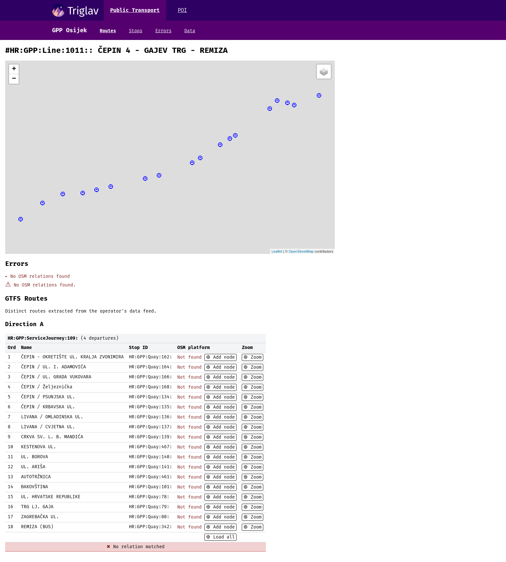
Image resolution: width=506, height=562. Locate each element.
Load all (223, 537)
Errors (163, 31)
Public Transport (135, 10)
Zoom (254, 357)
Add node (223, 357)
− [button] (14, 79)
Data (189, 31)
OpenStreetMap (301, 251)
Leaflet (277, 251)
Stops (135, 31)
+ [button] (14, 69)
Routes (108, 31)
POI (182, 10)
